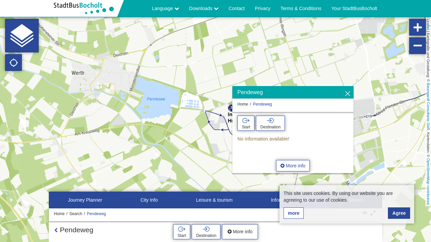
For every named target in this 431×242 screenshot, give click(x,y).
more (293, 213)
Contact (237, 8)
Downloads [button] (204, 8)
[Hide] (347, 94)
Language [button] (165, 8)
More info (292, 165)
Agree (399, 213)
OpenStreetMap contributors (428, 181)
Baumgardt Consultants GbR (428, 106)
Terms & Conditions (300, 8)
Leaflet (428, 24)
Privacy (262, 8)
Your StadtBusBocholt (354, 8)
